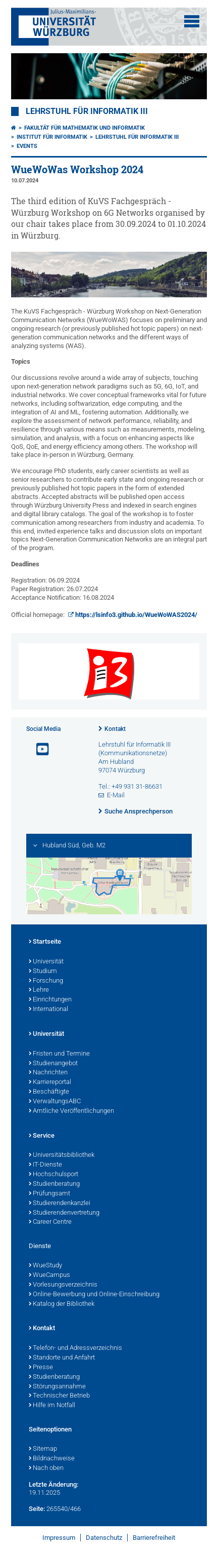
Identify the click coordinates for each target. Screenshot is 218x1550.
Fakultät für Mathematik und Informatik (84, 128)
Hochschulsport (53, 1174)
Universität (46, 961)
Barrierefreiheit (154, 1537)
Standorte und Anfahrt (62, 1358)
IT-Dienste (45, 1165)
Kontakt (115, 728)
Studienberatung (54, 1184)
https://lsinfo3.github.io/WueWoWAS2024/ (136, 614)
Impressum (58, 1537)
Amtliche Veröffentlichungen (71, 1111)
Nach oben (46, 1468)
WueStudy (45, 1265)
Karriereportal (50, 1082)
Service (41, 1136)
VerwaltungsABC (55, 1101)
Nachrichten (48, 1072)
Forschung (46, 981)
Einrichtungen (50, 999)
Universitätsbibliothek (61, 1155)
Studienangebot (53, 1063)
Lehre (39, 990)
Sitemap (43, 1449)
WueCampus (49, 1275)
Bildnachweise (52, 1458)
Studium (43, 971)
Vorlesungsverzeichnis (63, 1285)
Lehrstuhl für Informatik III (87, 111)
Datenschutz (104, 1537)
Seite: (37, 1509)
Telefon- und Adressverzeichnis (75, 1348)
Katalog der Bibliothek (61, 1304)
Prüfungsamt (49, 1193)
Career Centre (50, 1222)
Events (27, 146)
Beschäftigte (49, 1092)
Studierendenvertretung (64, 1213)
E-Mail (116, 795)
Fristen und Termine (59, 1054)
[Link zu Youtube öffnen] (38, 749)
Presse (41, 1367)
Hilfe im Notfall (52, 1405)
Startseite (45, 942)
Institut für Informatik (52, 137)
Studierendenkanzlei (59, 1203)
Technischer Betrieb (59, 1396)
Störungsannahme (57, 1386)
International (48, 1009)
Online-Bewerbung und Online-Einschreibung (94, 1294)
